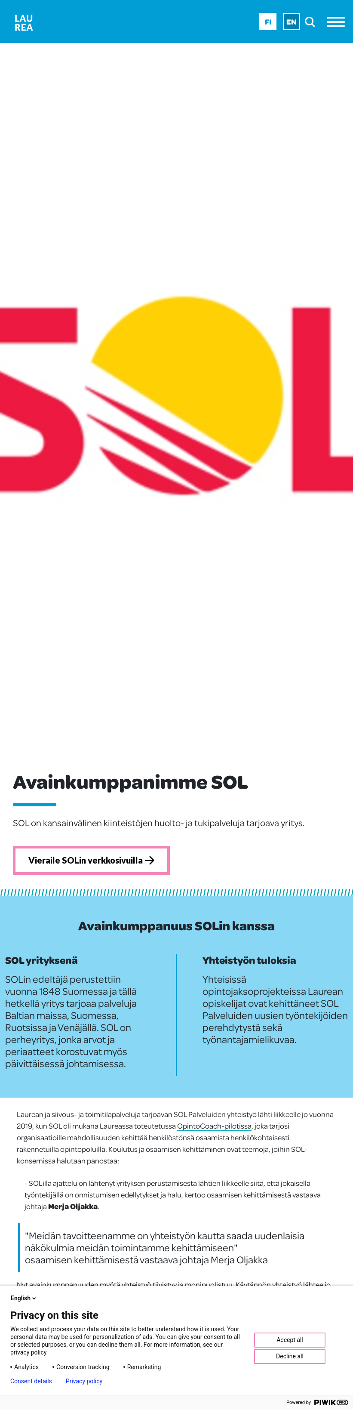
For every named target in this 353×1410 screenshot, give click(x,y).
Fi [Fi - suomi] (268, 21)
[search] (312, 22)
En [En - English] (291, 21)
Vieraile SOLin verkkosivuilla (91, 860)
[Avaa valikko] (338, 22)
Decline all (290, 1356)
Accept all (289, 1339)
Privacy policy (84, 1381)
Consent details (31, 1381)
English (24, 1298)
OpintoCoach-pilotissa (214, 1125)
